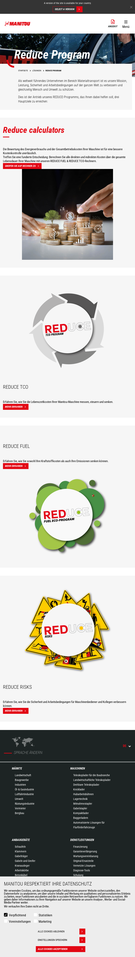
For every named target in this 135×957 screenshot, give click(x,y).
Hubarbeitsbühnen (83, 794)
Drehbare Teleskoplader (86, 784)
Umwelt (19, 798)
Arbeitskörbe (22, 870)
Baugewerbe (22, 780)
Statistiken (45, 915)
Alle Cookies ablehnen (61, 931)
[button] (125, 23)
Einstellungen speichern (61, 940)
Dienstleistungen (82, 840)
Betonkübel (21, 875)
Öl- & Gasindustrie (24, 789)
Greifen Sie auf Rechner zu (23, 166)
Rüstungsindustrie (24, 803)
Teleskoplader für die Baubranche (91, 775)
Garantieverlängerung (85, 851)
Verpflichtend (17, 915)
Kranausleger (22, 865)
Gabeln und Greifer (25, 860)
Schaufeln (20, 846)
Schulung (78, 875)
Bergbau (19, 813)
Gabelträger (21, 856)
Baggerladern (80, 817)
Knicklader (79, 789)
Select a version (68, 9)
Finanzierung (80, 846)
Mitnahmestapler (82, 803)
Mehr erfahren (17, 407)
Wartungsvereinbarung (85, 856)
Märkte (17, 768)
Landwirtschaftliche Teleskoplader (91, 780)
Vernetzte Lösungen (84, 865)
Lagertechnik (80, 798)
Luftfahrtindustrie (24, 794)
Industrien (20, 784)
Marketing (45, 921)
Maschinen (77, 768)
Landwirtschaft (23, 775)
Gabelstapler (80, 808)
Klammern (20, 851)
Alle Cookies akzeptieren (61, 949)
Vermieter (20, 808)
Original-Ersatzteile (83, 860)
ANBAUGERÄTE (21, 840)
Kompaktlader (81, 813)
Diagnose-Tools (81, 870)
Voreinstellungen (20, 921)
